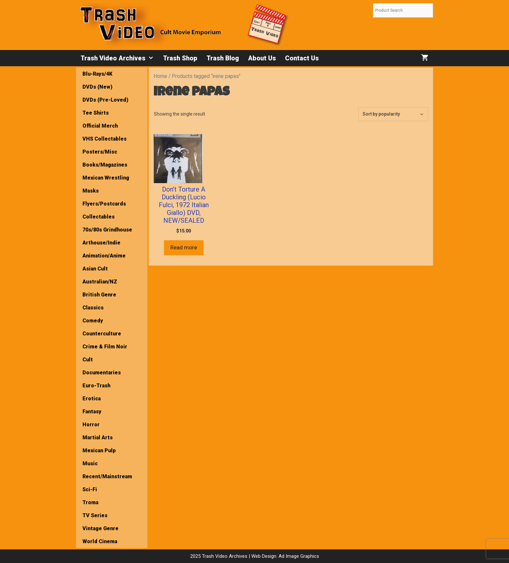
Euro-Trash (96, 385)
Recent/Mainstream (107, 476)
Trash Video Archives (119, 58)
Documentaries (101, 372)
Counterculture (101, 334)
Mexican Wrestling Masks (105, 184)
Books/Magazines (104, 165)
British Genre (99, 295)
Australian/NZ (99, 282)
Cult (87, 360)
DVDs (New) (97, 87)
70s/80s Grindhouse (107, 230)
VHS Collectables (104, 139)
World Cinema (99, 541)
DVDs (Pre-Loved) (105, 100)
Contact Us (302, 58)
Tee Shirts (95, 113)
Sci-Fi (89, 489)
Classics (93, 308)
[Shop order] (393, 114)
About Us (262, 58)
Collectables (98, 217)
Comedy (92, 321)
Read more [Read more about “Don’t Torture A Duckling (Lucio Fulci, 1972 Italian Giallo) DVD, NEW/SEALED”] (183, 247)
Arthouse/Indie (101, 243)
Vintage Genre (100, 528)
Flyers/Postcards (104, 204)
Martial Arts (97, 437)
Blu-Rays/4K (97, 74)
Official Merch (100, 126)
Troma (90, 502)
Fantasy (91, 411)
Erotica (91, 398)
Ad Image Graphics (298, 556)
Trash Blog (222, 58)
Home (160, 76)
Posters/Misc (99, 152)
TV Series (94, 515)
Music (90, 463)
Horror (91, 424)
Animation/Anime (104, 256)
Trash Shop (180, 58)
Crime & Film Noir (104, 347)
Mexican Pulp (99, 450)
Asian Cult (95, 269)
